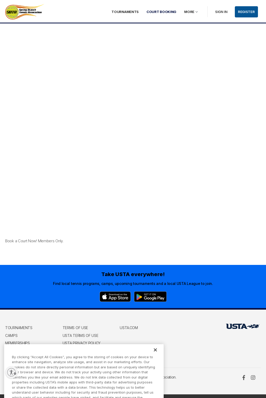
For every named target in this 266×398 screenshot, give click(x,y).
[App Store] (115, 296)
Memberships (17, 343)
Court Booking (161, 12)
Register (246, 12)
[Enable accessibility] (11, 372)
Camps (11, 335)
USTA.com (129, 327)
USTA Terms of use (80, 335)
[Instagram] (253, 377)
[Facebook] (244, 377)
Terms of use (75, 327)
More (189, 12)
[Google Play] (150, 296)
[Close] (155, 354)
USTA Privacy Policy (82, 343)
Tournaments (125, 12)
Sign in (221, 12)
